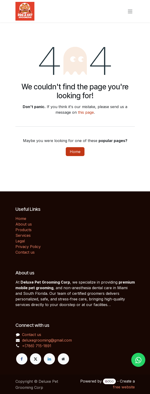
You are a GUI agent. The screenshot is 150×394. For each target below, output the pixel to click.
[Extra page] (63, 359)
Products (23, 229)
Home (75, 151)
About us (23, 224)
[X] (35, 359)
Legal (20, 241)
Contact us (25, 252)
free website (124, 387)
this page (86, 112)
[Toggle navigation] (130, 11)
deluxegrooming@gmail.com (47, 340)
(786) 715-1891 (38, 345)
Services (23, 235)
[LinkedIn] (49, 359)
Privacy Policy (28, 246)
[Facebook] (21, 359)
